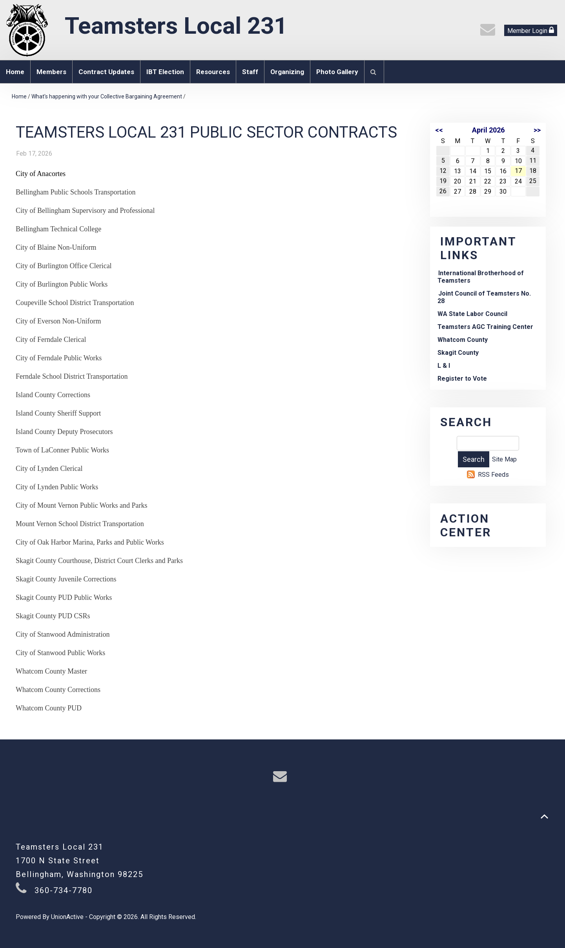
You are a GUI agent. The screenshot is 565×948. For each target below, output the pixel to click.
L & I (443, 365)
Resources (213, 72)
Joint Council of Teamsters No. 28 (484, 297)
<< (439, 130)
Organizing (287, 72)
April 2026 (488, 130)
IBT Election (165, 72)
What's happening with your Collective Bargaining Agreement (106, 96)
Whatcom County (462, 339)
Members (51, 72)
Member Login (530, 30)
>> (537, 130)
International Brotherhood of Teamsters (480, 276)
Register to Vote (462, 378)
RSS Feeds (493, 474)
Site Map (504, 459)
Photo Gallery (337, 72)
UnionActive (67, 917)
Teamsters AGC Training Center (485, 327)
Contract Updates (106, 72)
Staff (250, 72)
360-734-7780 (64, 890)
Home (15, 72)
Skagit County (458, 352)
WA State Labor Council (472, 314)
